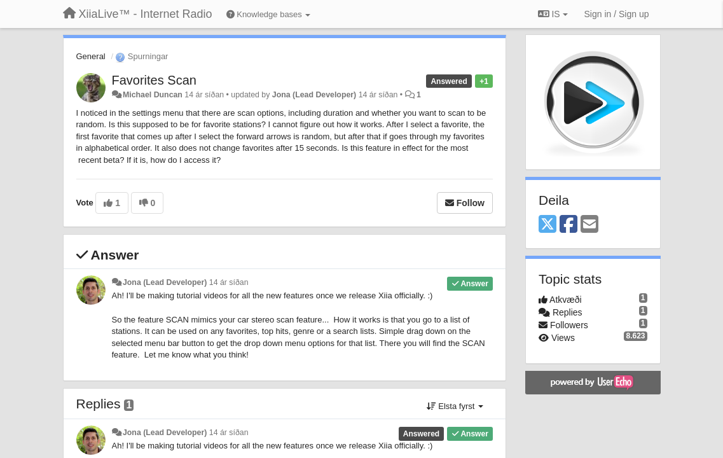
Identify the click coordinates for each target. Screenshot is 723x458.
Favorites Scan (154, 80)
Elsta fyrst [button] (455, 406)
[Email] (589, 225)
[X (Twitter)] (547, 225)
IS (553, 14)
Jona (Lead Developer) (314, 94)
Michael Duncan (152, 94)
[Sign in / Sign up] (616, 14)
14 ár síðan (229, 282)
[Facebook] (568, 225)
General (91, 56)
